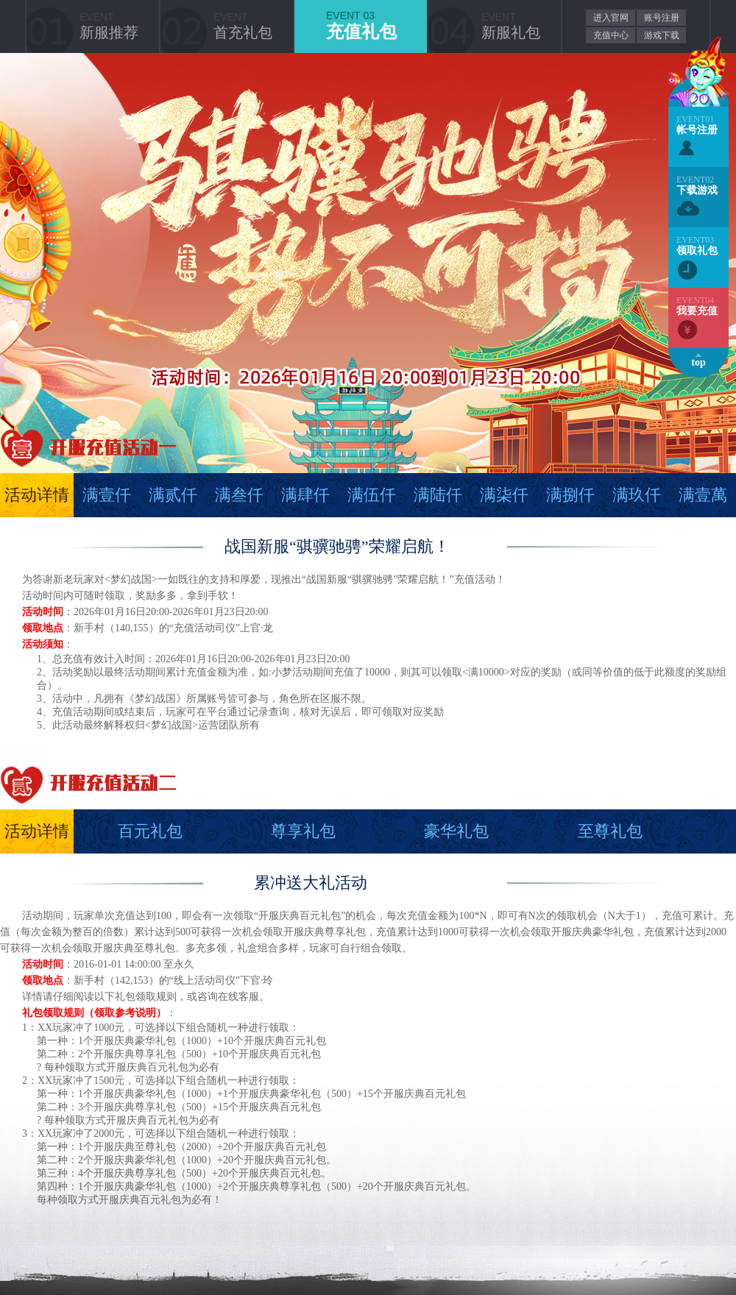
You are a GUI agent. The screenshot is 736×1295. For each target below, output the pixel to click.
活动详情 (36, 495)
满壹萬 (703, 495)
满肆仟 (305, 495)
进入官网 (611, 18)
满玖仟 (636, 495)
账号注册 (661, 18)
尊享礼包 (303, 831)
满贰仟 (173, 495)
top (698, 362)
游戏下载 (661, 35)
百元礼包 (150, 831)
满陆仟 (438, 495)
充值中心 (611, 35)
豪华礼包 (456, 831)
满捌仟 (570, 495)
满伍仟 (371, 495)
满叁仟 (239, 495)
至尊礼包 (610, 831)
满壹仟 (106, 495)
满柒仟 (504, 495)
